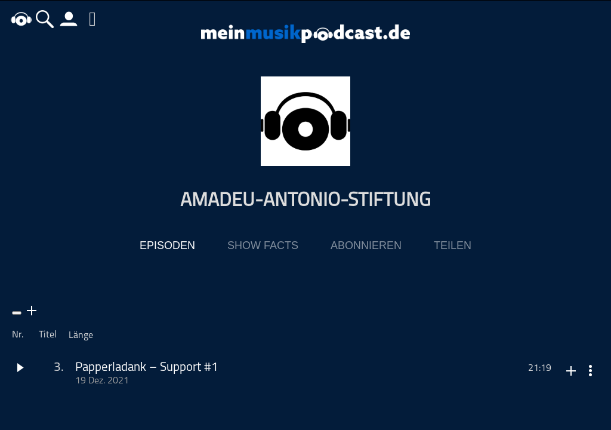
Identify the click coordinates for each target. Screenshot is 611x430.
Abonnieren (366, 245)
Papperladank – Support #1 (146, 367)
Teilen (452, 245)
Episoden (167, 245)
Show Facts (262, 245)
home (21, 19)
